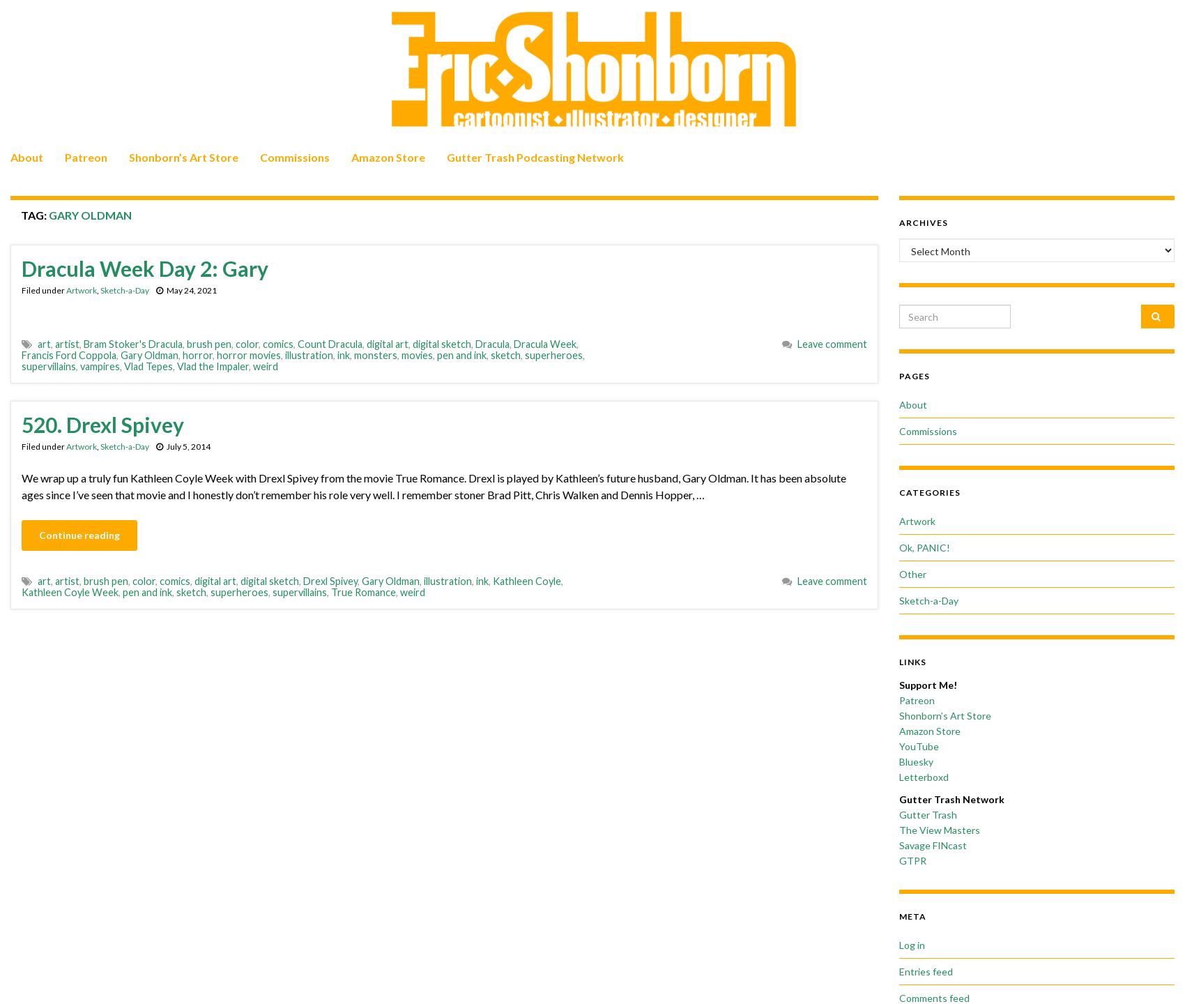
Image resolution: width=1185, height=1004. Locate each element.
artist (67, 344)
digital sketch (442, 344)
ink (343, 355)
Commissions (295, 157)
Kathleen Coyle (527, 581)
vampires (100, 366)
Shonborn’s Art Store (183, 157)
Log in (912, 945)
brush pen (209, 344)
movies (417, 355)
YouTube (919, 746)
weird (265, 366)
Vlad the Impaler (213, 366)
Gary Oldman (149, 355)
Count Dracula (330, 344)
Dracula (492, 344)
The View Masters (939, 830)
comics (278, 344)
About (26, 157)
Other (912, 574)
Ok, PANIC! (924, 548)
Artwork (81, 290)
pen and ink (462, 355)
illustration (309, 355)
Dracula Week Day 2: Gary (145, 268)
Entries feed (926, 972)
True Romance (363, 592)
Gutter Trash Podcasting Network (535, 157)
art (44, 344)
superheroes (554, 355)
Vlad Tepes (148, 366)
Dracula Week (545, 344)
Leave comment (832, 344)
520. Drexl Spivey (103, 424)
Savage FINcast (933, 845)
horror (198, 355)
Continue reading (79, 535)
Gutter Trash (928, 815)
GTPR (912, 861)
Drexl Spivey (330, 581)
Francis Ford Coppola (69, 355)
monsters (375, 355)
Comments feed (934, 998)
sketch (506, 355)
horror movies (249, 355)
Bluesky (916, 762)
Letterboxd (924, 777)
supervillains (49, 366)
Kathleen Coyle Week (70, 592)
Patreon (86, 157)
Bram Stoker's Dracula (133, 344)
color (247, 344)
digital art (387, 344)
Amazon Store (388, 157)
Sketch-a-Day (124, 290)
